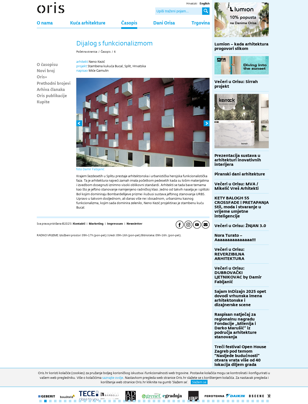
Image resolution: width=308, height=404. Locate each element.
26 (164, 401)
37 (218, 401)
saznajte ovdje (112, 377)
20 (134, 401)
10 (85, 401)
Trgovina (201, 22)
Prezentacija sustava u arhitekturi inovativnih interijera (237, 160)
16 (114, 401)
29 (178, 401)
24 (154, 401)
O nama (45, 22)
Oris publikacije (52, 95)
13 (99, 401)
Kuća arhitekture (87, 22)
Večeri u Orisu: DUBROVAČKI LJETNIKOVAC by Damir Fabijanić (238, 275)
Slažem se (199, 382)
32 (193, 401)
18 (124, 401)
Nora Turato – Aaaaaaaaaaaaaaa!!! (235, 237)
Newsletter (134, 224)
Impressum (115, 224)
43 (248, 401)
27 (169, 401)
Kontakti (79, 224)
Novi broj (46, 70)
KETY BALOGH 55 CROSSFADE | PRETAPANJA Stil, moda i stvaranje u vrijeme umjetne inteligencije (241, 207)
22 (144, 401)
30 (183, 401)
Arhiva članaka (51, 89)
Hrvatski (191, 3)
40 (233, 401)
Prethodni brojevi (54, 83)
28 (174, 401)
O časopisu (47, 64)
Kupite (43, 102)
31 (188, 401)
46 (262, 401)
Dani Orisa (164, 22)
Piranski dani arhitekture (239, 174)
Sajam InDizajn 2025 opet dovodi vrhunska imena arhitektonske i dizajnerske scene (240, 298)
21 (139, 401)
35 (208, 401)
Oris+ (42, 77)
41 (238, 401)
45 (257, 401)
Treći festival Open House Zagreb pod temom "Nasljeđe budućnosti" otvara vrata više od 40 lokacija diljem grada (240, 355)
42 (243, 401)
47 (267, 401)
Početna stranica (86, 52)
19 (129, 401)
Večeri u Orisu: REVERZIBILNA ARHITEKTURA (229, 254)
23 (149, 401)
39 (228, 401)
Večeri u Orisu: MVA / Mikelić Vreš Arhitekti (236, 186)
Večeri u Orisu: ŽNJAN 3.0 (240, 225)
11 (90, 401)
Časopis (129, 22)
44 (252, 401)
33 (198, 401)
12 (95, 401)
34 (203, 401)
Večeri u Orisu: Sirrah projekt (236, 84)
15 (109, 401)
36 (213, 401)
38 (223, 401)
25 (159, 401)
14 (104, 401)
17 (119, 401)
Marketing (96, 224)
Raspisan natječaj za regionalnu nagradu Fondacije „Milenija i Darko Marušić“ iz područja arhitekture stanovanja (235, 326)
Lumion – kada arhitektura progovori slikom (241, 46)
